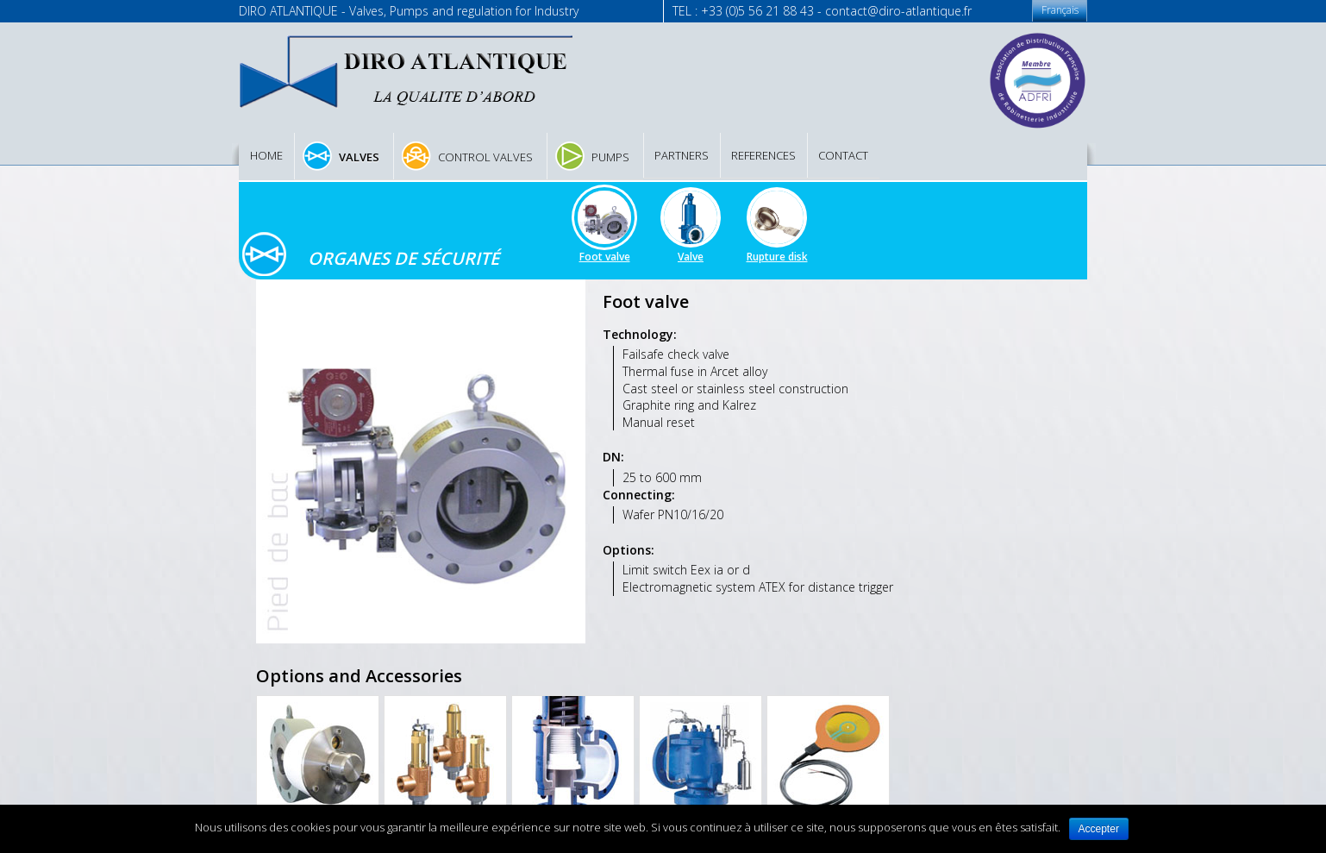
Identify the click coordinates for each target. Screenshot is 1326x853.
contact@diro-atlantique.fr (898, 11)
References (763, 155)
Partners (681, 155)
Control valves (485, 157)
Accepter (1099, 829)
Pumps (610, 157)
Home (266, 155)
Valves (359, 157)
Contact (843, 155)
